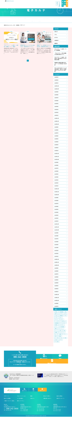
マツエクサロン (63, 335)
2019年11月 (56, 310)
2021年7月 (56, 248)
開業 (56, 341)
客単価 (56, 337)
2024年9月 (56, 131)
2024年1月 (56, 156)
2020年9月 (56, 279)
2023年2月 (56, 190)
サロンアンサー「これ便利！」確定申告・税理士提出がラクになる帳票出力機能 (60, 59)
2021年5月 (56, 254)
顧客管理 (61, 328)
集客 (65, 350)
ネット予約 (57, 350)
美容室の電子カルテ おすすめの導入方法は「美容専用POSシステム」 (27, 44)
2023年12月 (56, 159)
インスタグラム (57, 334)
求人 (61, 330)
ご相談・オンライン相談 (60, 19)
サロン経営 (57, 354)
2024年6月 (56, 140)
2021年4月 (56, 257)
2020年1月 (56, 303)
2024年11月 (56, 125)
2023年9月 (56, 168)
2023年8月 (56, 171)
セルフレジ (57, 332)
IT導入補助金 (62, 339)
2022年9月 (56, 205)
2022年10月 (56, 202)
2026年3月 (56, 79)
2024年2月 (56, 153)
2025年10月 (56, 91)
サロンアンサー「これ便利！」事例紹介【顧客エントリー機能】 (11, 43)
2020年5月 (56, 291)
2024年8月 (56, 134)
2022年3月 (56, 223)
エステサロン (61, 326)
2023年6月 (56, 177)
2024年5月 (56, 143)
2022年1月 (56, 230)
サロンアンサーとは (10, 19)
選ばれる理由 (37, 19)
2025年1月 (56, 119)
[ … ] (27, 52)
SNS (65, 328)
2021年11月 (56, 236)
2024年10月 (56, 128)
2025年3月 (56, 113)
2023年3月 (56, 186)
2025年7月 (56, 100)
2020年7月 (56, 285)
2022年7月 (56, 211)
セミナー (56, 339)
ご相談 (56, 2)
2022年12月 (56, 196)
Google (56, 328)
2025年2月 (56, 116)
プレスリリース (62, 345)
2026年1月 (56, 85)
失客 (64, 343)
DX (55, 347)
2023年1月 (56, 193)
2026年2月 (56, 82)
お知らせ (30, 2)
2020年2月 (56, 300)
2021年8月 (56, 245)
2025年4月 (56, 109)
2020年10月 (56, 276)
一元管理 (59, 347)
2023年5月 (56, 180)
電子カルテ (64, 334)
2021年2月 (56, 263)
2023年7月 (56, 174)
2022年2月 (56, 226)
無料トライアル (49, 2)
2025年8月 (56, 97)
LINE (61, 350)
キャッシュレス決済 (58, 343)
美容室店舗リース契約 (63, 324)
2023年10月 (56, 165)
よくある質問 (39, 2)
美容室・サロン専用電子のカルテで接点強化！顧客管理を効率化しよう (44, 44)
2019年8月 (56, 316)
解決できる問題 (47, 19)
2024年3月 (56, 150)
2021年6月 (56, 251)
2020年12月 (56, 270)
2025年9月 (56, 94)
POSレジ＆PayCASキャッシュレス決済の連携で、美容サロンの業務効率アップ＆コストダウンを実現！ (60, 71)
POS (61, 352)
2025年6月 (56, 103)
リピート (65, 347)
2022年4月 (56, 220)
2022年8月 (56, 208)
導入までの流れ (27, 19)
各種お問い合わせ (47, 413)
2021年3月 (56, 260)
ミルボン (56, 330)
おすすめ (56, 35)
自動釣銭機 (57, 335)
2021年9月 (56, 242)
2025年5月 (56, 106)
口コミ (62, 332)
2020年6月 (56, 288)
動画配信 (56, 41)
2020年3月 (56, 297)
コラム (55, 32)
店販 (56, 326)
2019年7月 (56, 319)
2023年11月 (56, 162)
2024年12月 (56, 122)
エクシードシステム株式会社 (12, 406)
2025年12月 (56, 88)
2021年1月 (56, 266)
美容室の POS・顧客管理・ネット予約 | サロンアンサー (11, 2)
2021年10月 (56, 239)
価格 (19, 19)
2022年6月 (56, 214)
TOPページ (6, 411)
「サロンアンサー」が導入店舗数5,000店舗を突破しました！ (60, 53)
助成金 (56, 324)
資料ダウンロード (64, 2)
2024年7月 (56, 137)
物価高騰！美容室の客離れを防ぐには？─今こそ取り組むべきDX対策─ (60, 65)
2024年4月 (56, 146)
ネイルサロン (62, 337)
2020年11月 (56, 273)
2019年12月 (56, 306)
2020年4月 (56, 294)
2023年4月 (56, 183)
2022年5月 (56, 217)
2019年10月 (56, 313)
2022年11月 (56, 199)
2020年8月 (56, 282)
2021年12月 (56, 233)
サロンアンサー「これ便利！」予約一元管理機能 (60, 48)
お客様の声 (56, 38)
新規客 (56, 345)
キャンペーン (61, 341)
